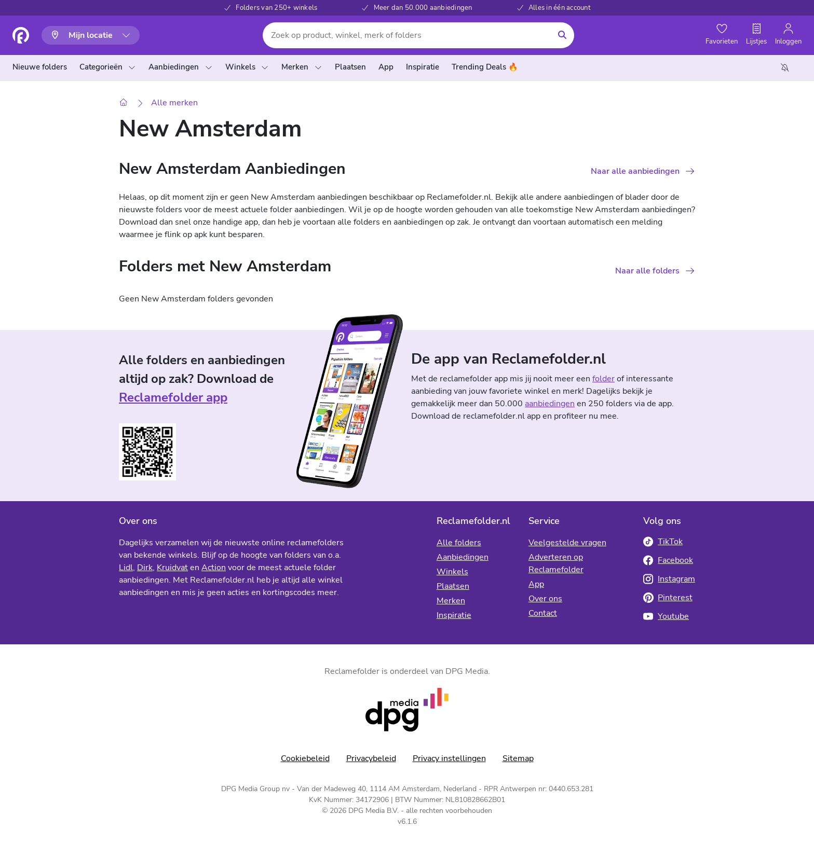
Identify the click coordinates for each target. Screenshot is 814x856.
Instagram (669, 579)
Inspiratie (454, 615)
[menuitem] (41, 67)
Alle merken (174, 102)
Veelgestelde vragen (567, 542)
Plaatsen (453, 586)
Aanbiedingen (180, 67)
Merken (301, 67)
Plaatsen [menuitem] (350, 67)
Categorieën (107, 67)
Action (213, 567)
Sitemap (518, 758)
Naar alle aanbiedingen (635, 171)
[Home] (123, 103)
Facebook (668, 560)
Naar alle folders (647, 271)
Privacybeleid (371, 758)
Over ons (545, 598)
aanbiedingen (550, 403)
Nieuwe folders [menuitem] (39, 67)
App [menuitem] (386, 67)
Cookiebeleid (305, 758)
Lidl (126, 567)
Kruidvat (172, 567)
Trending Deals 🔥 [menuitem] (485, 67)
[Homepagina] (20, 35)
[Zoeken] (562, 35)
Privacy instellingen (449, 758)
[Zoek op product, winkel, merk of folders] (406, 35)
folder (603, 378)
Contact (542, 613)
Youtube (666, 616)
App (536, 584)
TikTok (663, 541)
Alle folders (459, 542)
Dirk (145, 567)
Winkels (247, 67)
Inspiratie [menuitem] (422, 67)
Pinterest (668, 597)
